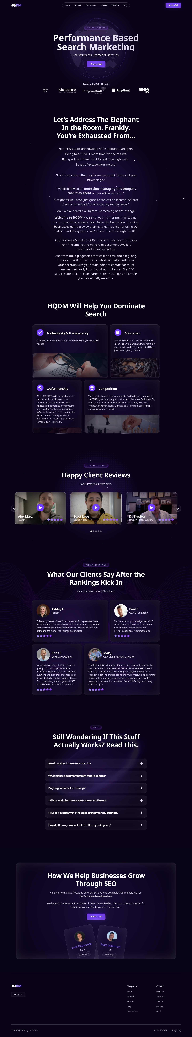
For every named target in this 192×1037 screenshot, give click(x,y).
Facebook (160, 991)
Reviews (103, 5)
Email (158, 1011)
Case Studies (91, 5)
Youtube (159, 1001)
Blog (125, 5)
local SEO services (127, 405)
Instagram (160, 996)
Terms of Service (160, 1030)
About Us (115, 5)
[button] (14, 508)
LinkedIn (159, 1006)
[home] (16, 5)
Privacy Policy (176, 1030)
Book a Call (17, 994)
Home (67, 5)
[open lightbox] (40, 508)
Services (77, 5)
